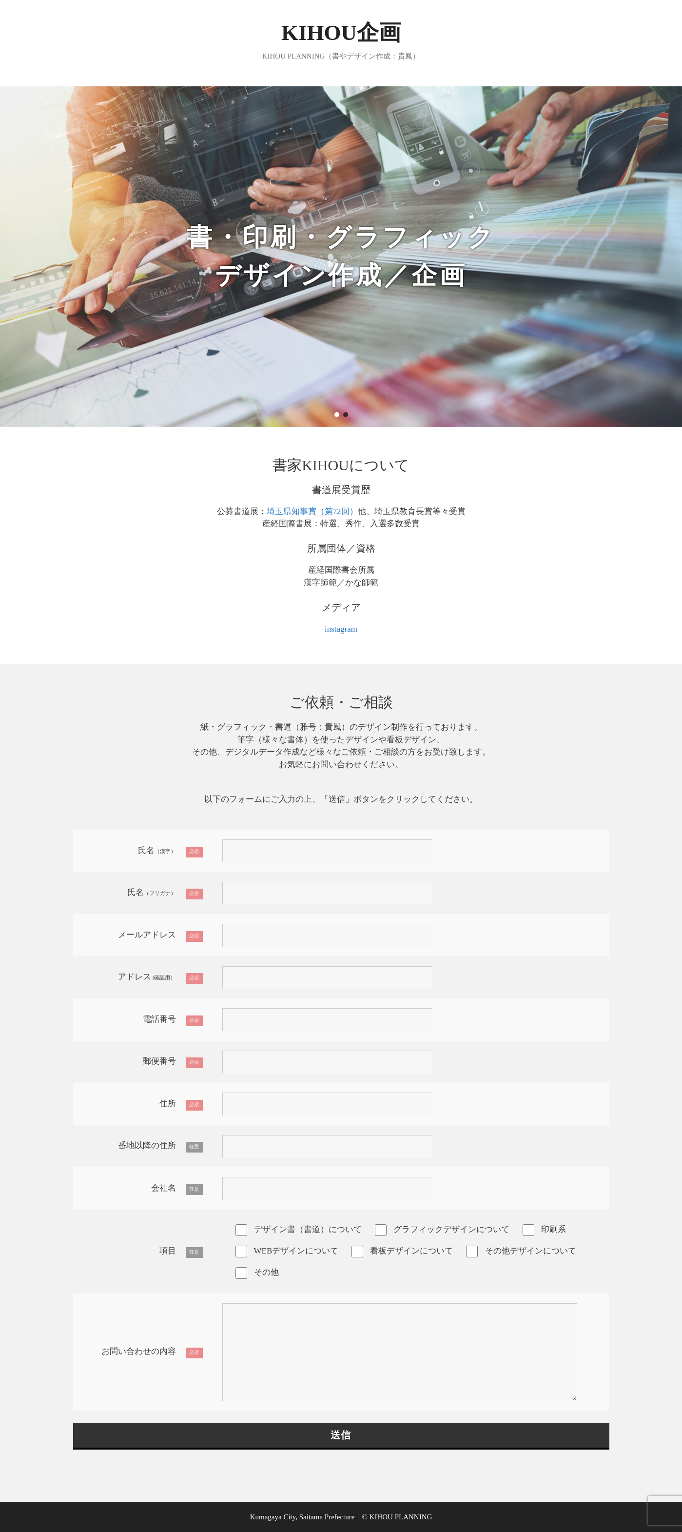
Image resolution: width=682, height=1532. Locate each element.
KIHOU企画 (341, 32)
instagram (341, 629)
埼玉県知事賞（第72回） (312, 511)
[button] (336, 414)
